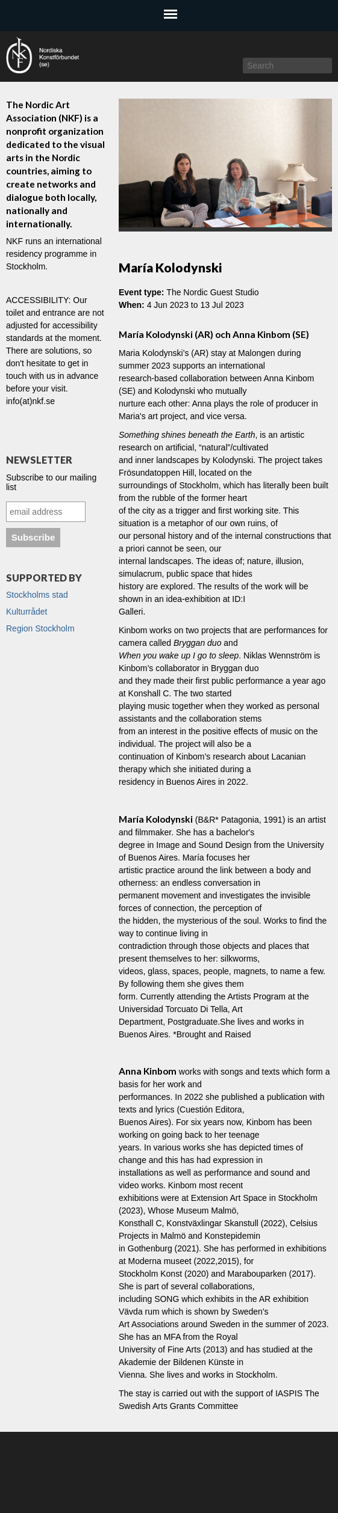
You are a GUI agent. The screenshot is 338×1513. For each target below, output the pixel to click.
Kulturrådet (26, 611)
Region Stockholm (40, 628)
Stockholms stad (37, 595)
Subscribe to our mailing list (51, 482)
